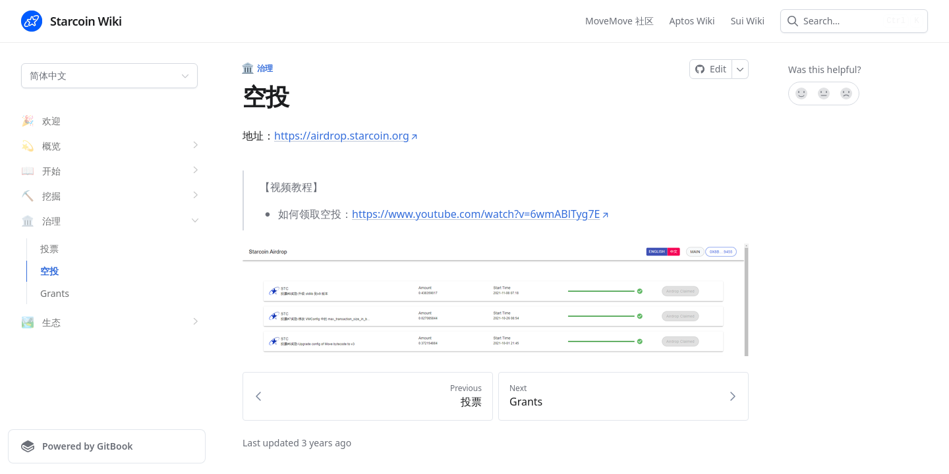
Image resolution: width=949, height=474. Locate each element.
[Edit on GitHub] (710, 69)
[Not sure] (824, 93)
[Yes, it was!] (801, 93)
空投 (49, 271)
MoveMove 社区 (619, 20)
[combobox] (840, 21)
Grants (54, 293)
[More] (740, 69)
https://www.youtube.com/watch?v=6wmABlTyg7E (481, 214)
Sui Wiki (747, 20)
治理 (258, 68)
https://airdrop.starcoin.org (346, 135)
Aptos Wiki (692, 20)
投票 (49, 248)
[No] (847, 93)
